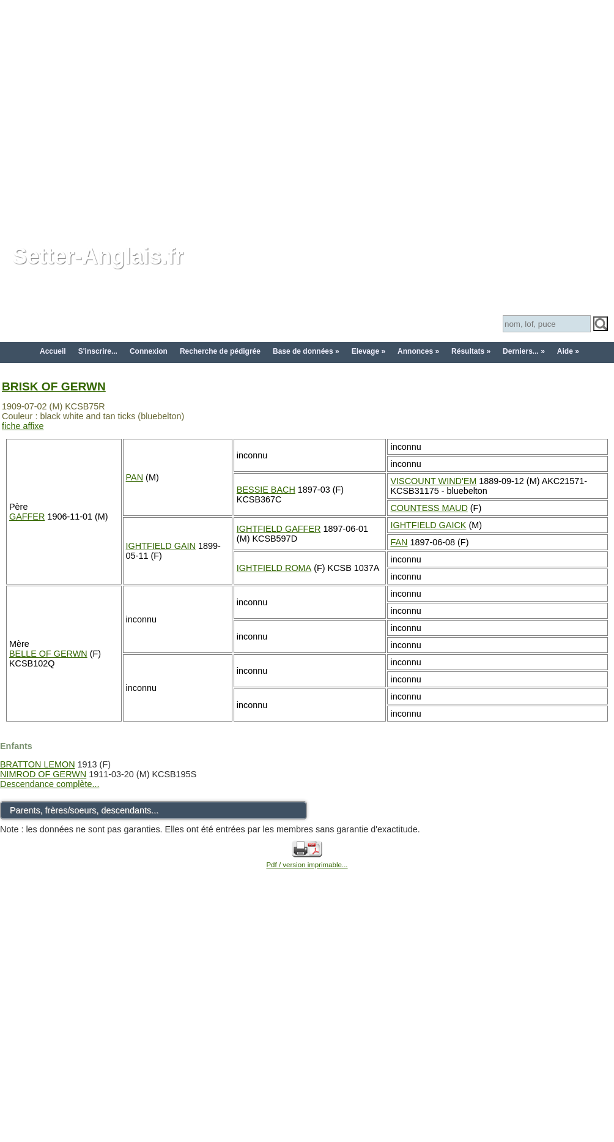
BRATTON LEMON (37, 764)
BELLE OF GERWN (48, 654)
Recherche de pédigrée (220, 351)
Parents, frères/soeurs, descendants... (84, 810)
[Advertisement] (114, 115)
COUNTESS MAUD (428, 508)
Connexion (149, 351)
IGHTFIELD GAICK (428, 525)
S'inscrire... (97, 351)
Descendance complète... (49, 784)
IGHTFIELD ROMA (274, 568)
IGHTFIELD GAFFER (279, 529)
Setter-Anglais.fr (97, 256)
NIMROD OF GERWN (43, 774)
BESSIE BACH (266, 489)
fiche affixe (23, 426)
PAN (135, 477)
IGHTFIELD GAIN (161, 546)
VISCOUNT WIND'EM (433, 481)
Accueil (53, 351)
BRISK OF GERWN (54, 386)
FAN (398, 542)
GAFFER (27, 516)
